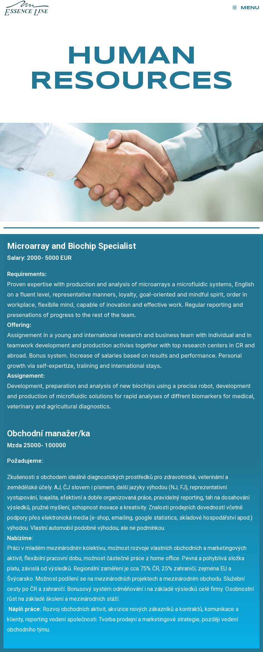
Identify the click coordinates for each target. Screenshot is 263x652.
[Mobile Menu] (246, 8)
